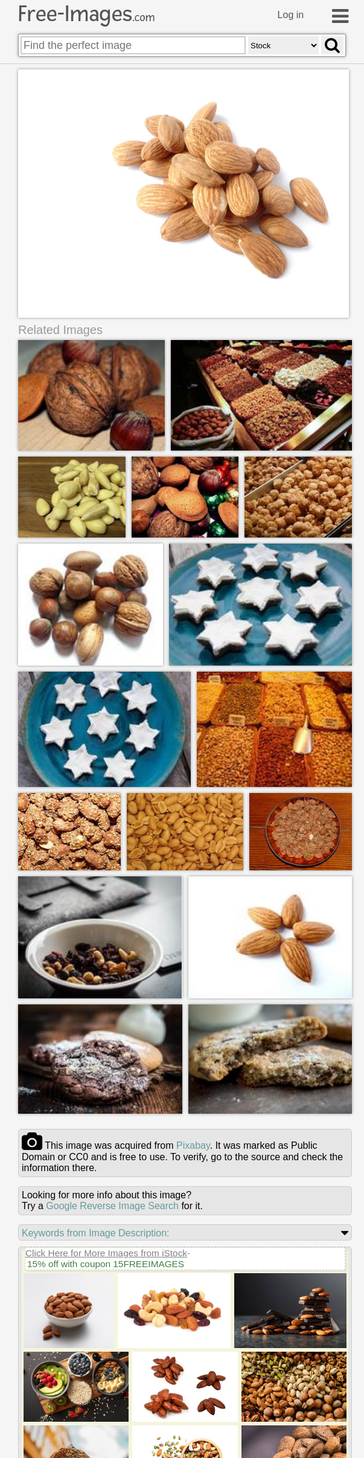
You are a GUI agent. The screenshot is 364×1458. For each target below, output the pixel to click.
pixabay (193, 1146)
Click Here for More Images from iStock (106, 1253)
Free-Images (86, 14)
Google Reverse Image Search (112, 1206)
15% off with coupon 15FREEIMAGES (105, 1264)
